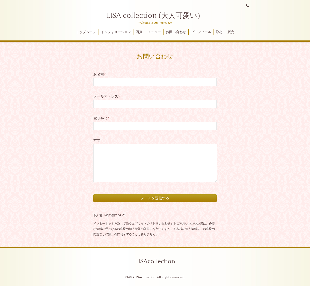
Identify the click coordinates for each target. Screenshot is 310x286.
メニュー (154, 32)
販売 (231, 32)
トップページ (86, 32)
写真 (139, 32)
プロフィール (201, 32)
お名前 (99, 74)
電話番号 (101, 118)
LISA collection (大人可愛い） (155, 15)
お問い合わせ (176, 32)
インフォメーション (116, 32)
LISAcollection (155, 261)
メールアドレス (106, 96)
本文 (96, 140)
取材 (219, 32)
